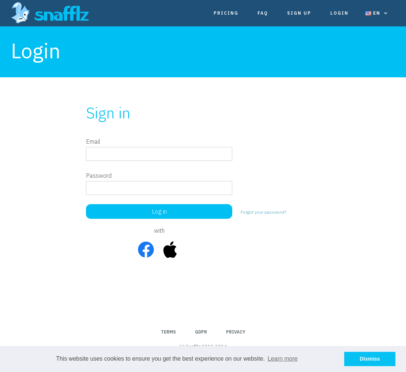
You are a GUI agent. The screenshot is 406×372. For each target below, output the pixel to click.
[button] (376, 13)
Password (99, 175)
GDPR (201, 332)
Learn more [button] (283, 359)
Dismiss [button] (370, 359)
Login (339, 13)
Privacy (235, 332)
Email (93, 141)
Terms (168, 332)
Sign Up (299, 13)
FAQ (262, 13)
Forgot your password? (263, 212)
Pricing (226, 13)
